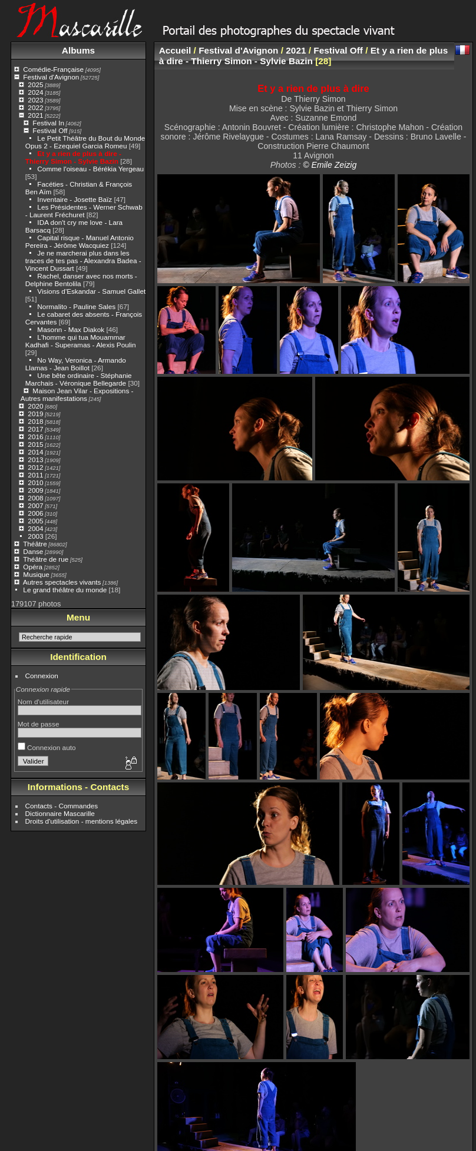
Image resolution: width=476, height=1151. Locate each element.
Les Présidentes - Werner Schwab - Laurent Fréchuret (84, 210)
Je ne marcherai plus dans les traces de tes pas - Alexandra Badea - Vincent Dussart (83, 260)
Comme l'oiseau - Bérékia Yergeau (90, 169)
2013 (35, 459)
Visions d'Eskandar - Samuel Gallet (91, 291)
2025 (35, 84)
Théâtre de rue (45, 559)
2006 (35, 513)
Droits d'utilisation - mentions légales (81, 821)
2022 (35, 107)
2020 (35, 406)
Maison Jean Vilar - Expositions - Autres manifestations (77, 394)
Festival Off (49, 130)
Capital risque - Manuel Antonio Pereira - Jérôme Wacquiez (79, 241)
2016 (35, 436)
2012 (35, 467)
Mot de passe (39, 724)
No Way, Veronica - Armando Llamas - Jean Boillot (75, 363)
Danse (33, 551)
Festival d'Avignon (51, 77)
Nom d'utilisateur (43, 701)
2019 (35, 413)
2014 (35, 452)
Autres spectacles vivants (62, 582)
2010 (35, 482)
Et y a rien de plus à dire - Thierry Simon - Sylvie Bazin (73, 157)
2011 (35, 475)
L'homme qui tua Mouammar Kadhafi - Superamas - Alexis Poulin (80, 341)
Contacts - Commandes (61, 806)
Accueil (175, 50)
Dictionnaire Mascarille (60, 813)
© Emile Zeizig (329, 165)
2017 (35, 429)
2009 (35, 490)
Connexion (41, 675)
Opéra (32, 566)
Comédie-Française (53, 69)
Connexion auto (47, 747)
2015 (35, 444)
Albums (78, 50)
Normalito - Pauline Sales (76, 306)
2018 (35, 421)
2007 (35, 505)
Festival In (48, 123)
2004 (35, 528)
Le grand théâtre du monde (65, 589)
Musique (36, 574)
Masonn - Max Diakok (70, 329)
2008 (35, 498)
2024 (35, 92)
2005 (35, 521)
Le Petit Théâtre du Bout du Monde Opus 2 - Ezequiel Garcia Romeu (85, 142)
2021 (35, 115)
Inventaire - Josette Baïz (74, 199)
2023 (35, 100)
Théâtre (35, 544)
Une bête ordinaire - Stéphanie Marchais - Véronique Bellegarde (78, 379)
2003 (35, 536)
